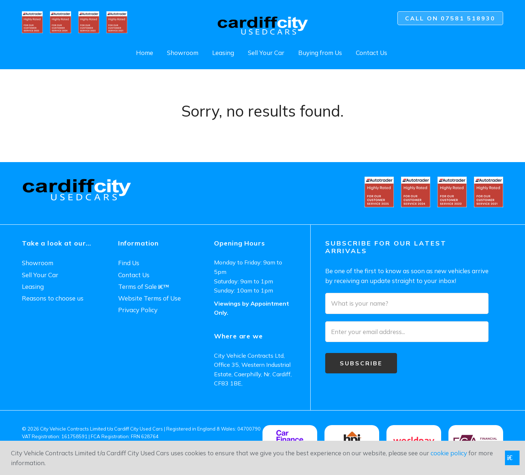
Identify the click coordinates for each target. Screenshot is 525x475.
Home (144, 52)
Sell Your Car (266, 52)
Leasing (223, 52)
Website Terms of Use (149, 298)
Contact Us (371, 52)
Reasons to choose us (52, 298)
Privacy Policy (138, 310)
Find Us (128, 263)
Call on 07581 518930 (450, 18)
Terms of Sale (143, 286)
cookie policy (449, 453)
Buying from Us (320, 52)
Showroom (182, 52)
